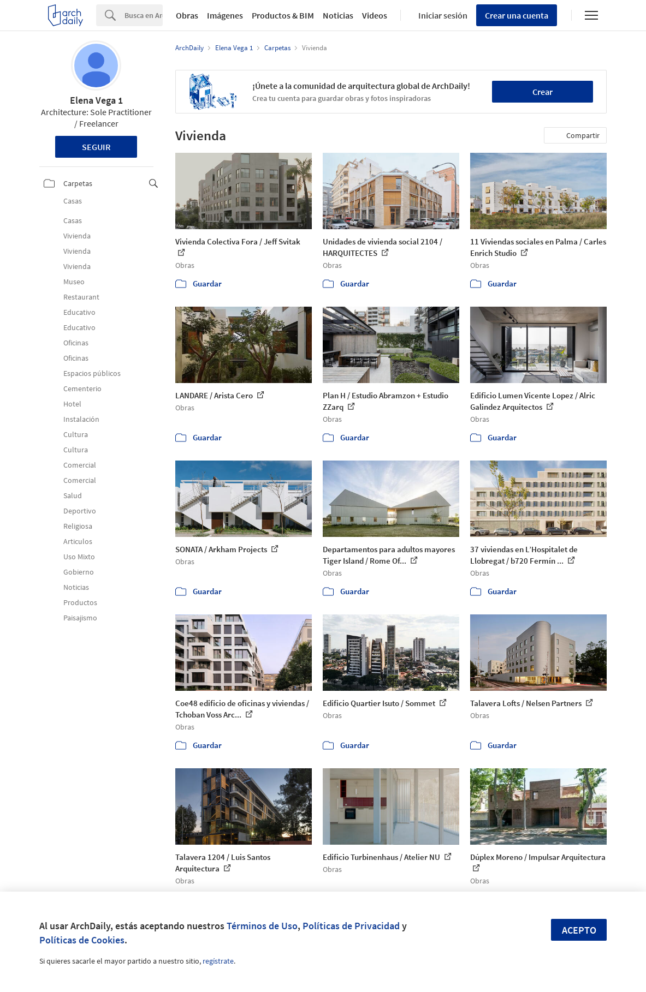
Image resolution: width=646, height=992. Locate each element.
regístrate (218, 961)
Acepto (579, 930)
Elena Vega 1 (96, 100)
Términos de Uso (262, 925)
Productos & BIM (283, 15)
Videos (374, 15)
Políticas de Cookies (82, 940)
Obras (187, 15)
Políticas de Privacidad (351, 925)
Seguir (96, 146)
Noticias (338, 15)
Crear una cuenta (516, 15)
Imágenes (225, 15)
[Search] (144, 15)
